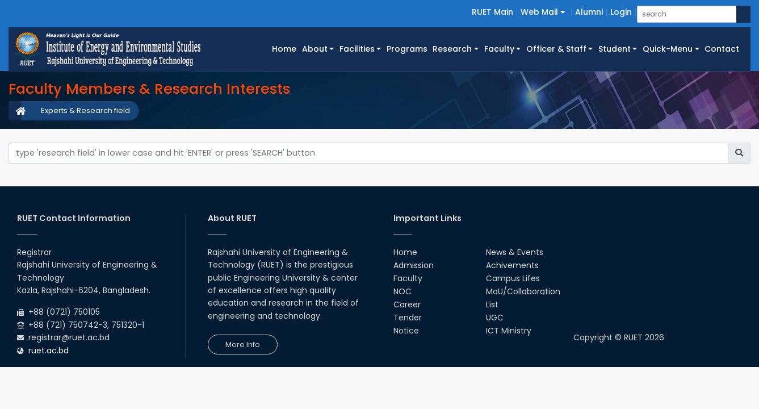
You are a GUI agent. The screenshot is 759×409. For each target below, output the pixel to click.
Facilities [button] (357, 49)
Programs (407, 49)
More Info (242, 344)
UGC (495, 317)
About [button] (315, 49)
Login (621, 12)
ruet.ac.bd (48, 350)
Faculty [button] (499, 49)
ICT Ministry (508, 330)
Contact (722, 49)
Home (285, 48)
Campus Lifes (513, 278)
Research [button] (452, 49)
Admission (413, 265)
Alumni (589, 12)
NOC (402, 291)
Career (407, 304)
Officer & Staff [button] (556, 49)
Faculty (407, 278)
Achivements (512, 265)
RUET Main (492, 12)
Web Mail (543, 12)
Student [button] (614, 49)
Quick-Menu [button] (668, 49)
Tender (407, 317)
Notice (406, 330)
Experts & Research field (85, 110)
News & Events (514, 252)
